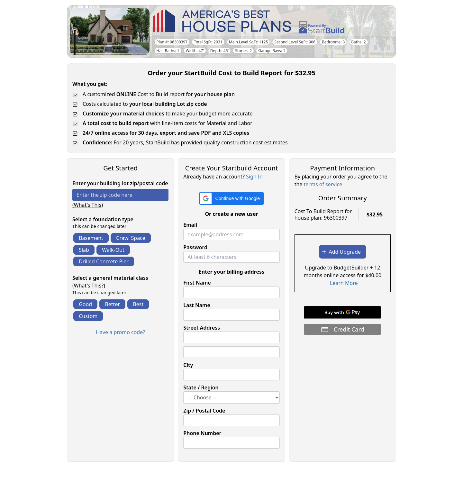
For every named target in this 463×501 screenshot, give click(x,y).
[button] (231, 198)
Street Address (201, 327)
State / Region (201, 387)
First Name (197, 282)
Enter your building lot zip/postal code (120, 183)
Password (195, 247)
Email (190, 224)
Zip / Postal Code (204, 410)
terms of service (323, 184)
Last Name (196, 305)
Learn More (344, 283)
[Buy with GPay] (342, 312)
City (188, 365)
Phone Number (202, 433)
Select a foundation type (102, 219)
